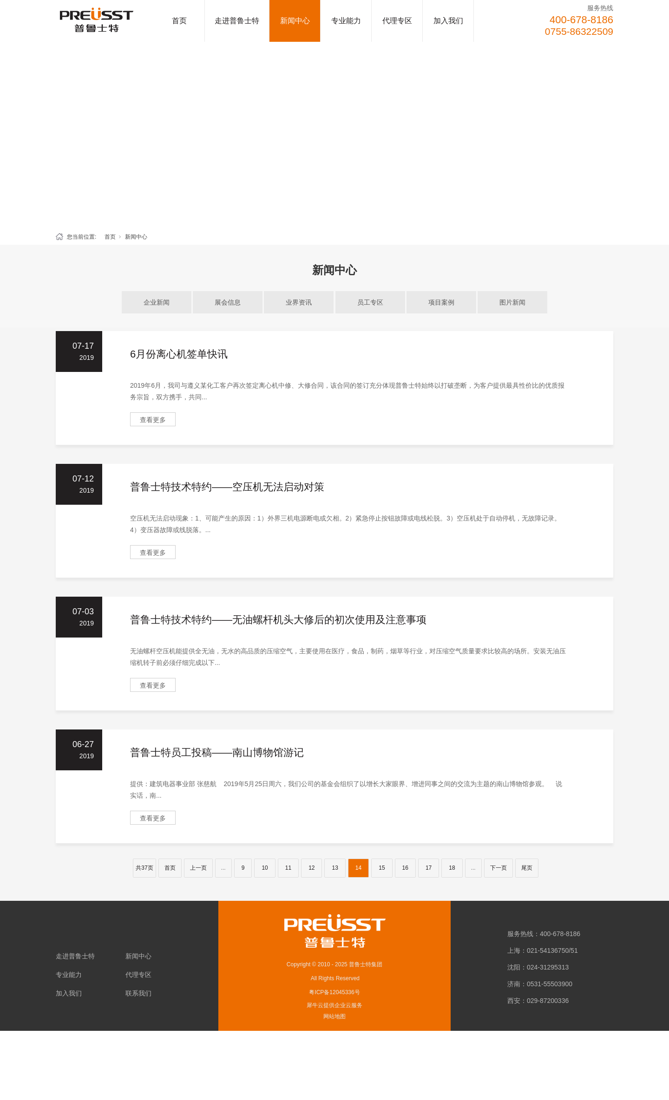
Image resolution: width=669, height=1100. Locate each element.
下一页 (498, 868)
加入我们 (448, 21)
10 (265, 868)
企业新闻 (157, 302)
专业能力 (346, 21)
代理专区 (397, 21)
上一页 (198, 868)
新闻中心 (295, 21)
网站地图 (334, 1016)
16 (405, 868)
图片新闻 (512, 302)
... (223, 868)
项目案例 (441, 302)
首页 (179, 21)
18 (452, 868)
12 (311, 868)
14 (358, 868)
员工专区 (370, 302)
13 (335, 868)
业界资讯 (299, 302)
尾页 (526, 868)
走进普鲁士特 (237, 21)
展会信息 (228, 302)
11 (288, 868)
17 (429, 868)
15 (382, 868)
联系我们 (138, 993)
